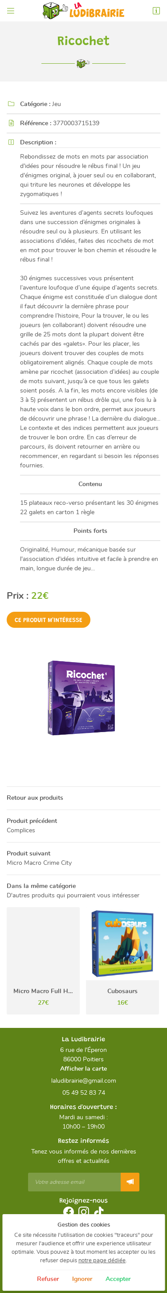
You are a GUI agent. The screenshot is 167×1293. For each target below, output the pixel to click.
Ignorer (82, 1279)
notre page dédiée (102, 1261)
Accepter (118, 1279)
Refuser (48, 1279)
